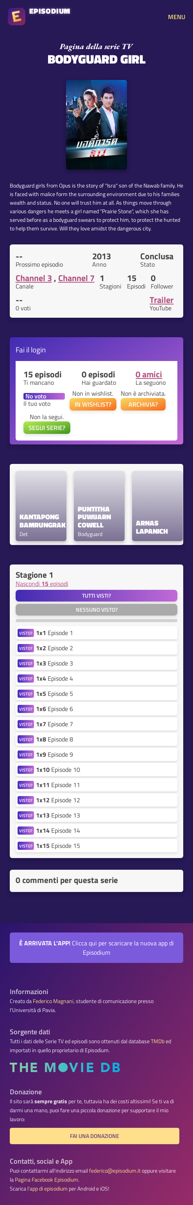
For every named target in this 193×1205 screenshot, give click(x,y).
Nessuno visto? (97, 609)
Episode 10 (58, 769)
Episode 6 (54, 708)
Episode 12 (58, 800)
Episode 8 (54, 739)
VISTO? (25, 633)
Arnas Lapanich (152, 527)
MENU (176, 16)
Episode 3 (54, 663)
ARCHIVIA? (143, 404)
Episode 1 (54, 632)
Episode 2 (54, 648)
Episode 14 (58, 830)
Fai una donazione (94, 1136)
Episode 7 (54, 724)
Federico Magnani (53, 1001)
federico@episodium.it (115, 1170)
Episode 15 (58, 845)
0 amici (149, 374)
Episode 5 (54, 693)
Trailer (161, 299)
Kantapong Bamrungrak (41, 521)
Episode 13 (58, 815)
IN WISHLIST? (93, 404)
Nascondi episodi (42, 583)
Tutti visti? (96, 595)
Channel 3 (34, 278)
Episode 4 (54, 678)
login (38, 349)
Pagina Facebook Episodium (46, 1179)
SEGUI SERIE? (47, 427)
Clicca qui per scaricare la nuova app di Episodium (96, 947)
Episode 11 (58, 784)
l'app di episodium (47, 1188)
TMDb (157, 1041)
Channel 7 (76, 278)
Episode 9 (54, 754)
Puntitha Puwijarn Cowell (95, 517)
